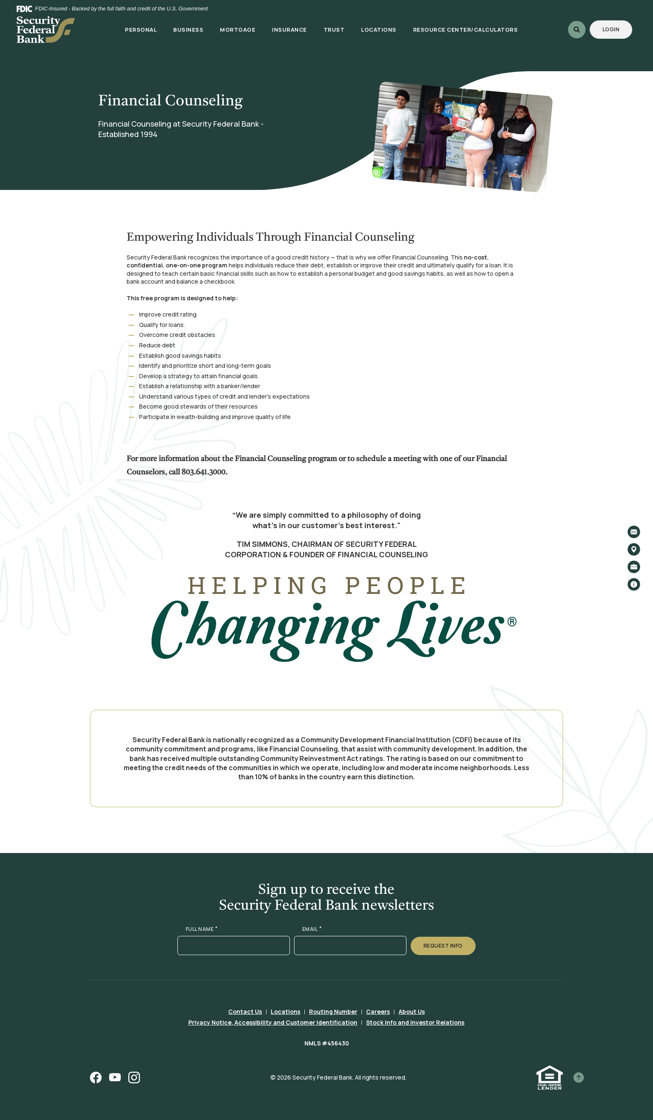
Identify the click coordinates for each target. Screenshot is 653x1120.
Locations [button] (378, 29)
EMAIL (312, 929)
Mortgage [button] (237, 29)
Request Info (443, 945)
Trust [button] (334, 29)
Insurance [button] (289, 29)
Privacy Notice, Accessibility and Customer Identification (272, 1022)
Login (617, 29)
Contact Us (245, 1011)
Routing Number (333, 1011)
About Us (412, 1011)
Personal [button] (141, 29)
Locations (285, 1011)
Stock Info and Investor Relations (415, 1022)
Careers (378, 1011)
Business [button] (188, 29)
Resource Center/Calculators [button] (465, 29)
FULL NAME (202, 929)
